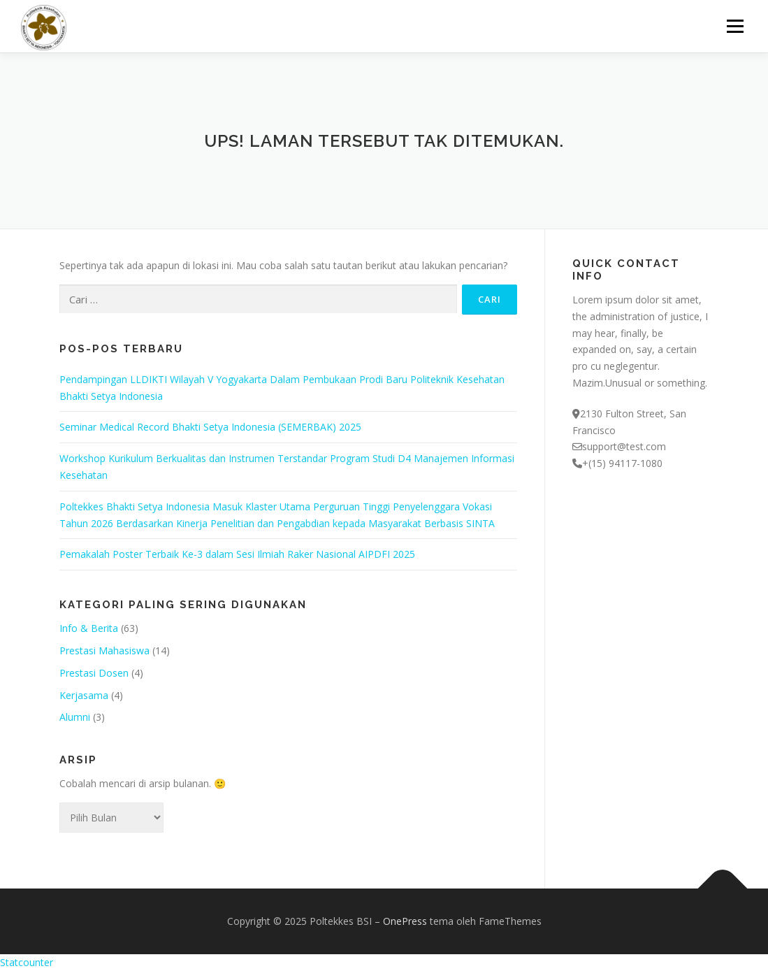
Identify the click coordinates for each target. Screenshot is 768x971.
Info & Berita (88, 628)
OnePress (405, 921)
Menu (735, 26)
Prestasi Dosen (94, 672)
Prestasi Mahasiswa (104, 650)
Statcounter (26, 962)
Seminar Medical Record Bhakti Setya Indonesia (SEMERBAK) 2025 (210, 426)
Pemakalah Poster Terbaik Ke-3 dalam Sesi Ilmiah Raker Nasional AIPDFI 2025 (237, 554)
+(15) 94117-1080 (622, 463)
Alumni (74, 717)
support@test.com (624, 446)
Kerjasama (83, 695)
